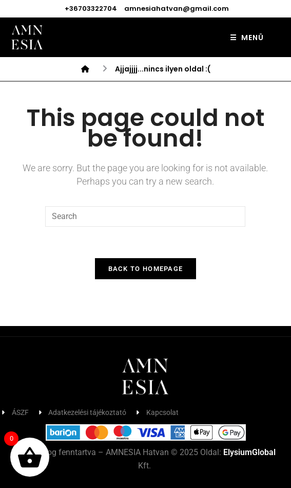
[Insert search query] (145, 216)
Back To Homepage (145, 269)
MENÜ (247, 37)
